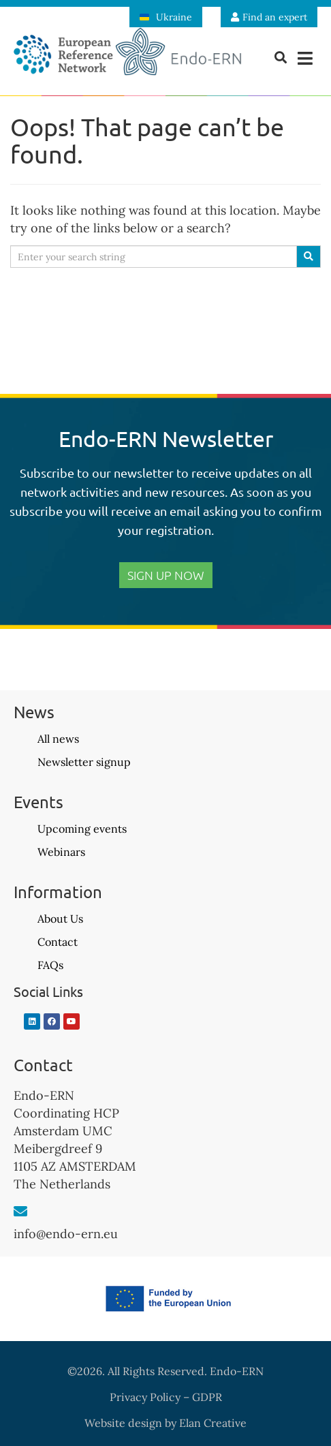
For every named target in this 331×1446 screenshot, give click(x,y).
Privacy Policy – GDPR (166, 1397)
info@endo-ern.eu (66, 1234)
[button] (305, 58)
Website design (123, 1423)
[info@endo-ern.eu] (20, 1211)
